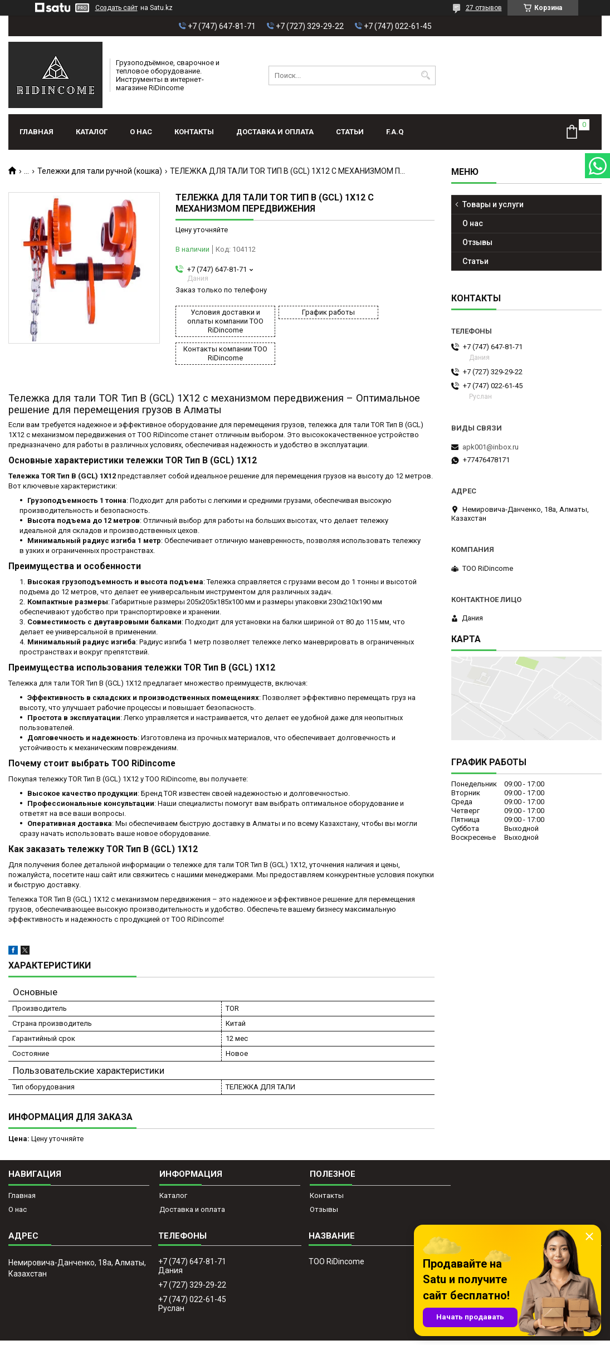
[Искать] (426, 75)
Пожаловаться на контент (332, 1334)
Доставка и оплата (275, 132)
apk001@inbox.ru (490, 447)
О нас (141, 132)
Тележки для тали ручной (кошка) (99, 171)
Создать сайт (116, 8)
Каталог (92, 132)
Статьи (350, 132)
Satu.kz (354, 1324)
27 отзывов (484, 8)
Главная (36, 132)
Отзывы (477, 242)
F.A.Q (394, 132)
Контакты (194, 132)
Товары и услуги (493, 204)
